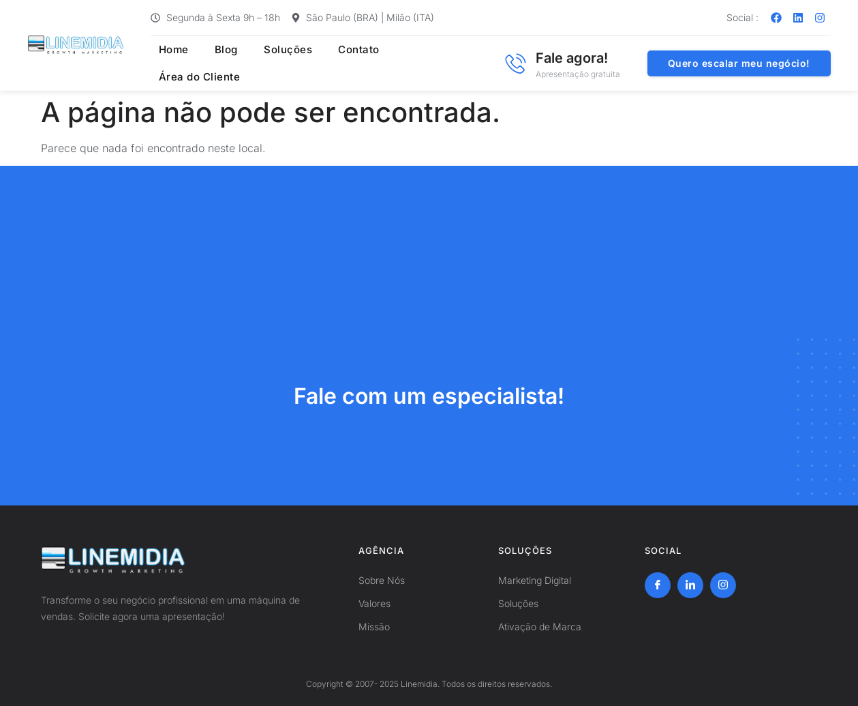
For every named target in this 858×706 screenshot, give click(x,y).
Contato (342, 63)
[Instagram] (723, 585)
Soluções (274, 63)
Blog (215, 63)
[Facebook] (658, 585)
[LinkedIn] (690, 585)
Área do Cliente (427, 63)
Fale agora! (572, 58)
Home (167, 63)
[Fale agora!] (515, 63)
